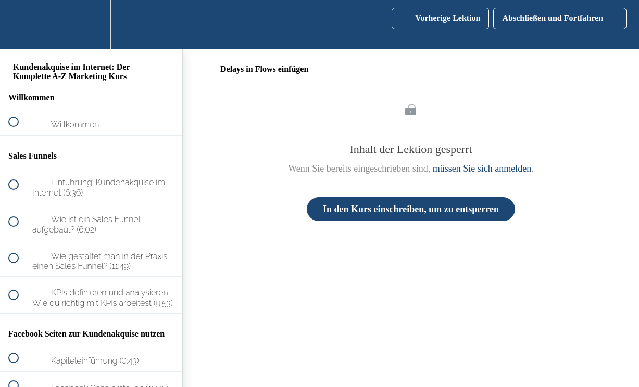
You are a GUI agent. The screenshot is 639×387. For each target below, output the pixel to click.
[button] (19, 24)
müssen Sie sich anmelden (482, 168)
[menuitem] (91, 24)
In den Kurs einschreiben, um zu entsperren (411, 209)
